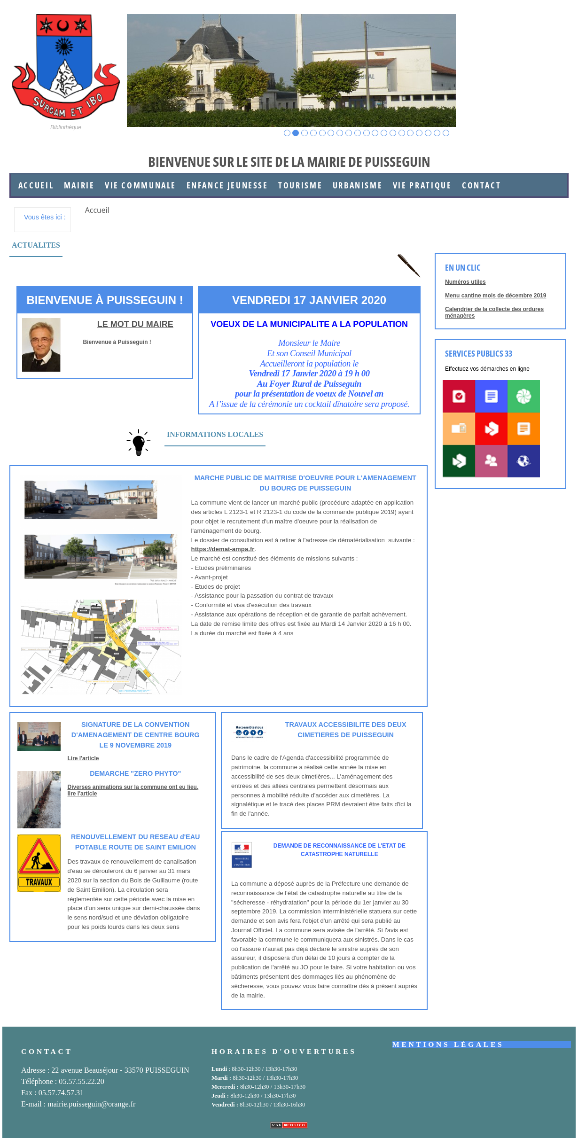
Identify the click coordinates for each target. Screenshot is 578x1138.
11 (375, 133)
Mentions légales (448, 1044)
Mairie (79, 185)
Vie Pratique (422, 185)
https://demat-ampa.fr (223, 549)
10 (367, 133)
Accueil (36, 185)
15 (410, 133)
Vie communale (140, 185)
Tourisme (300, 185)
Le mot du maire (135, 324)
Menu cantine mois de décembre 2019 (495, 295)
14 (402, 133)
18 (437, 133)
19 (446, 133)
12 (384, 133)
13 (393, 133)
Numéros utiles (465, 282)
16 (419, 133)
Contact (481, 185)
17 (428, 133)
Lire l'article (83, 758)
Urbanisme (358, 185)
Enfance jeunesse (227, 185)
